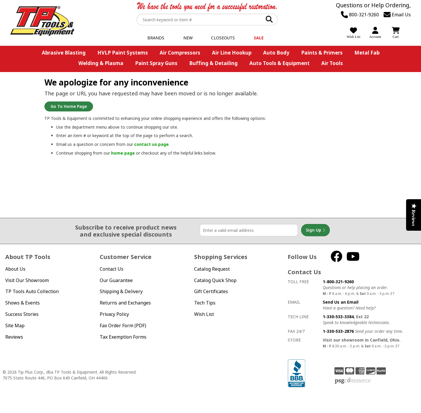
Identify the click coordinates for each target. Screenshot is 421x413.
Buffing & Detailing (213, 63)
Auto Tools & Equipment (279, 63)
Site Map (15, 325)
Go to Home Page (69, 106)
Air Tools (332, 63)
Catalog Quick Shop (215, 280)
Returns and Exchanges (125, 303)
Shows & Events (22, 303)
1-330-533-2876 (338, 331)
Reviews (14, 337)
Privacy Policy (114, 314)
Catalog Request (212, 269)
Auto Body (276, 52)
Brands (155, 38)
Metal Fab (366, 52)
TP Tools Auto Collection (32, 291)
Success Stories (22, 314)
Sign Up (315, 230)
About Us (15, 269)
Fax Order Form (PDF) (123, 325)
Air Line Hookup (231, 52)
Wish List (204, 314)
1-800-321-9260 (338, 281)
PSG (352, 381)
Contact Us (111, 269)
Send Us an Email (340, 302)
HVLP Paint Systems (122, 52)
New (188, 38)
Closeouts (223, 38)
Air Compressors (180, 52)
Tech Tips (204, 303)
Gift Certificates (211, 291)
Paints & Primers (322, 52)
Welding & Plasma (100, 63)
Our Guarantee (116, 280)
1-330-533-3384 (338, 316)
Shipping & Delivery (121, 291)
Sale (259, 38)
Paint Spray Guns (156, 63)
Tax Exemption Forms (123, 337)
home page (123, 153)
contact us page (151, 144)
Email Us (397, 14)
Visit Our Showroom (27, 280)
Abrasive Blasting (64, 52)
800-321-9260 (360, 14)
